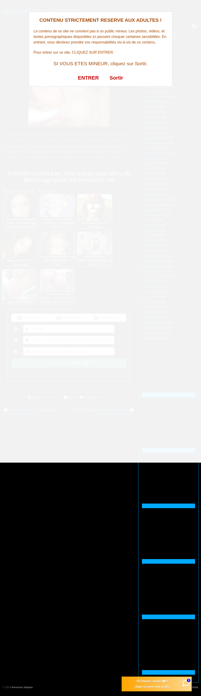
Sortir (116, 78)
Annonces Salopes (22, 687)
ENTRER (88, 78)
